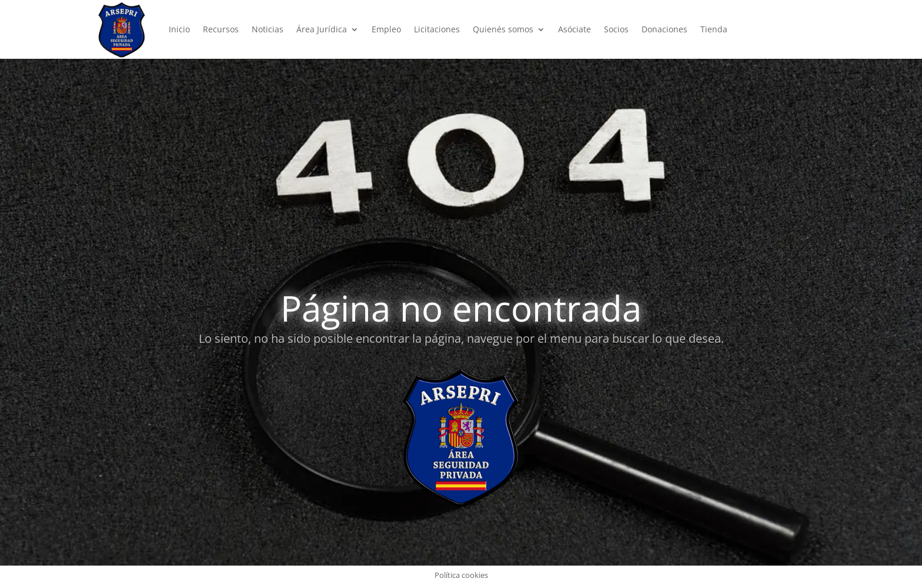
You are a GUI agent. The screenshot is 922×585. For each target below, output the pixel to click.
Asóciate (574, 29)
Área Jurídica (321, 29)
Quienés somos (503, 29)
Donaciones (664, 29)
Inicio (179, 29)
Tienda (713, 29)
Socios (616, 29)
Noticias (267, 29)
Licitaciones (437, 29)
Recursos (221, 29)
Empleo (386, 29)
